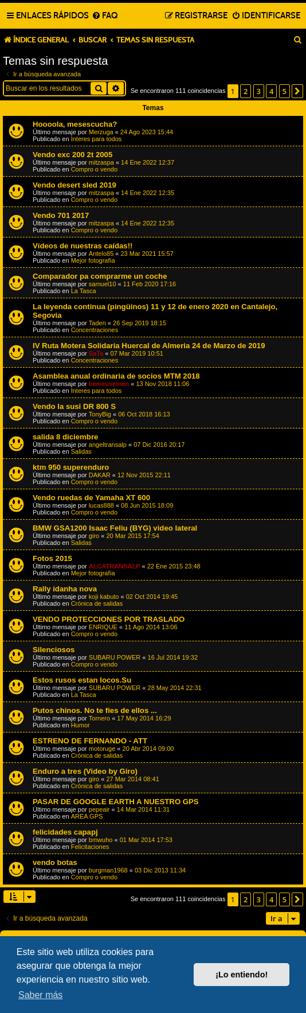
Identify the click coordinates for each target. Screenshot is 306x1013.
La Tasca (83, 290)
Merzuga (101, 131)
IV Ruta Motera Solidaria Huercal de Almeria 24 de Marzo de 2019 (149, 345)
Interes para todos (96, 138)
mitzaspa (101, 162)
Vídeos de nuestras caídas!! (82, 245)
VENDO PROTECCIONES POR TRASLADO (109, 619)
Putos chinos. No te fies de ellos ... (95, 710)
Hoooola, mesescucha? (75, 124)
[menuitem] (104, 16)
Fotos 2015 (52, 558)
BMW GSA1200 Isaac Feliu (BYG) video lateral (115, 528)
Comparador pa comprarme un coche (100, 276)
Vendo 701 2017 (61, 215)
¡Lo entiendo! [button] (241, 974)
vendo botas (55, 862)
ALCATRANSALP (114, 566)
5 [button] (285, 91)
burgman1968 (108, 870)
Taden (97, 323)
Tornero (99, 718)
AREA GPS (87, 816)
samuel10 (102, 283)
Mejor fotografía (93, 260)
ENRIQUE (103, 627)
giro (94, 535)
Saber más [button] (40, 995)
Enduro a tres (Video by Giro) (85, 771)
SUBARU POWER (114, 657)
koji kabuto (104, 596)
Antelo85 (101, 253)
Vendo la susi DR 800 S (74, 406)
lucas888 (101, 505)
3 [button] (259, 91)
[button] (297, 91)
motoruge (102, 748)
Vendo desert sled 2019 (74, 185)
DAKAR (100, 475)
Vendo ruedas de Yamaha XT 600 (91, 497)
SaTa (96, 353)
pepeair (99, 809)
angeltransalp (108, 444)
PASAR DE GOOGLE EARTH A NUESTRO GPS (116, 801)
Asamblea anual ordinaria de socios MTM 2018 (116, 376)
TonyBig (100, 414)
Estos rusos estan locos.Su (82, 680)
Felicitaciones (90, 846)
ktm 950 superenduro (71, 467)
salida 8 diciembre (65, 437)
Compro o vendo (94, 169)
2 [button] (246, 91)
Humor (80, 725)
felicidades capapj (65, 832)
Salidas (81, 451)
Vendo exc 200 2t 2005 (72, 154)
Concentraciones (95, 329)
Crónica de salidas (97, 603)
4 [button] (271, 91)
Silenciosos (53, 649)
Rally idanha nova (65, 589)
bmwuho (101, 839)
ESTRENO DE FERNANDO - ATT (90, 741)
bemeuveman (109, 383)
